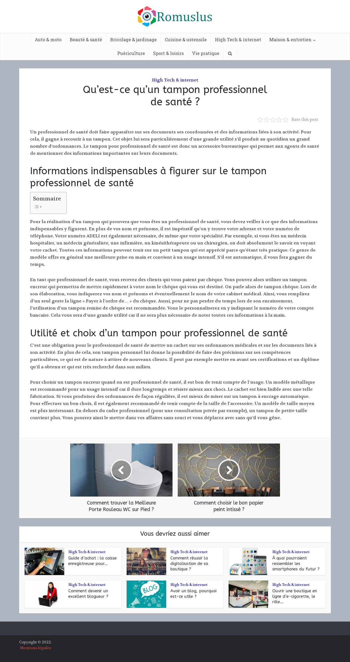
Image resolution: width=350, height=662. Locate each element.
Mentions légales (35, 648)
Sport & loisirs (168, 53)
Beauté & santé (86, 39)
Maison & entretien (290, 39)
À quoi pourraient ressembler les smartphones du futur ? (296, 564)
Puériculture (131, 53)
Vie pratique (205, 53)
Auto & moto (48, 39)
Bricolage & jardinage (133, 39)
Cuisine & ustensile (186, 39)
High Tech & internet (238, 39)
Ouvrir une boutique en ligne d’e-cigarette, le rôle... (294, 596)
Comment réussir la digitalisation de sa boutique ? (189, 564)
